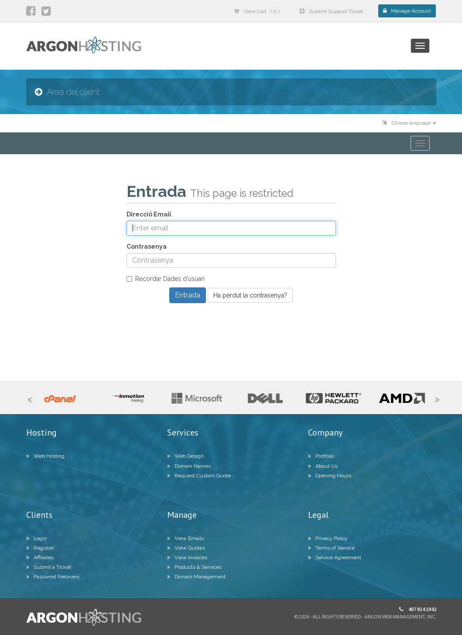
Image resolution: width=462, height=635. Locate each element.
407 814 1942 (417, 609)
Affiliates (40, 557)
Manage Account (407, 11)
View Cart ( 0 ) (256, 11)
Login (36, 538)
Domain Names (189, 466)
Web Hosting (45, 456)
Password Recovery (53, 577)
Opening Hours (329, 476)
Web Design (185, 456)
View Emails (185, 538)
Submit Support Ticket (331, 11)
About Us (323, 466)
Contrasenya (147, 246)
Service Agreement (334, 557)
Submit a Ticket (48, 567)
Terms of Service (331, 548)
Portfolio (321, 456)
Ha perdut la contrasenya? (250, 295)
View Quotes (186, 548)
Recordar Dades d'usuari (166, 278)
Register (40, 548)
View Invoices (187, 557)
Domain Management (196, 577)
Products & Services (194, 567)
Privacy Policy (328, 538)
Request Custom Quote (199, 476)
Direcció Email (149, 214)
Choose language (409, 123)
